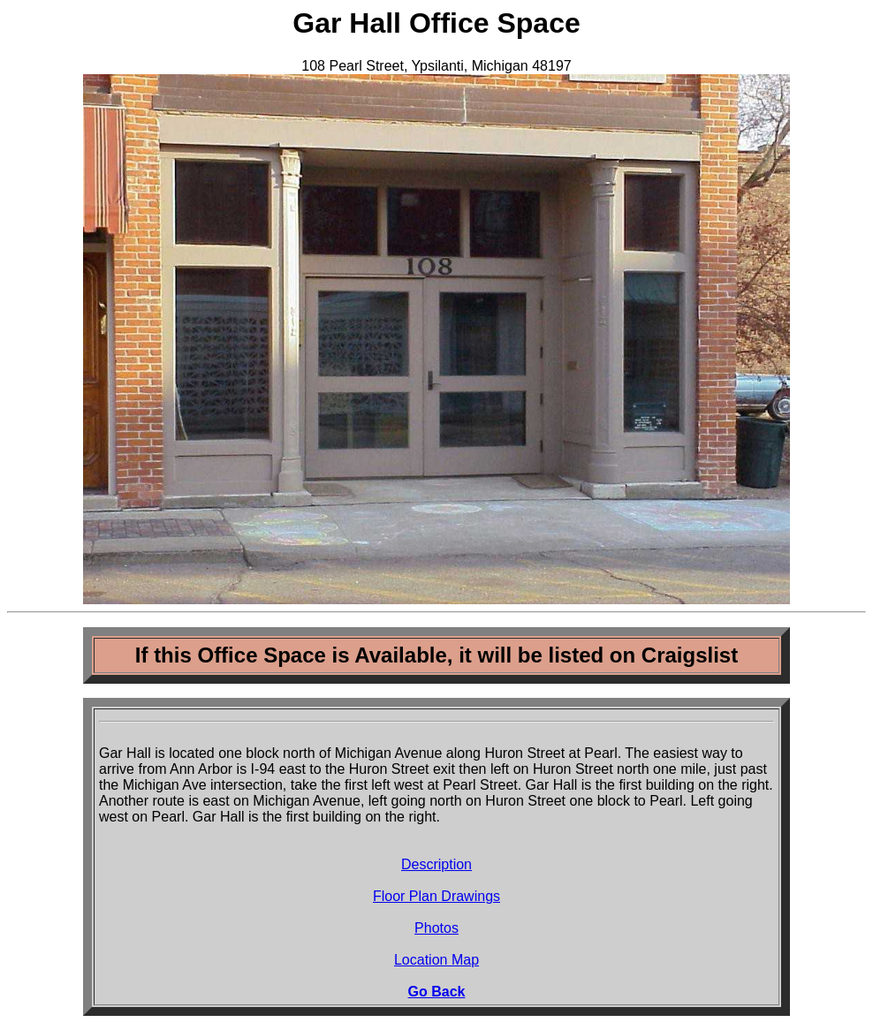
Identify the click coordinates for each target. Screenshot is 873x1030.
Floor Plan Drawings (436, 896)
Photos (436, 927)
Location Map (436, 959)
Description (436, 864)
